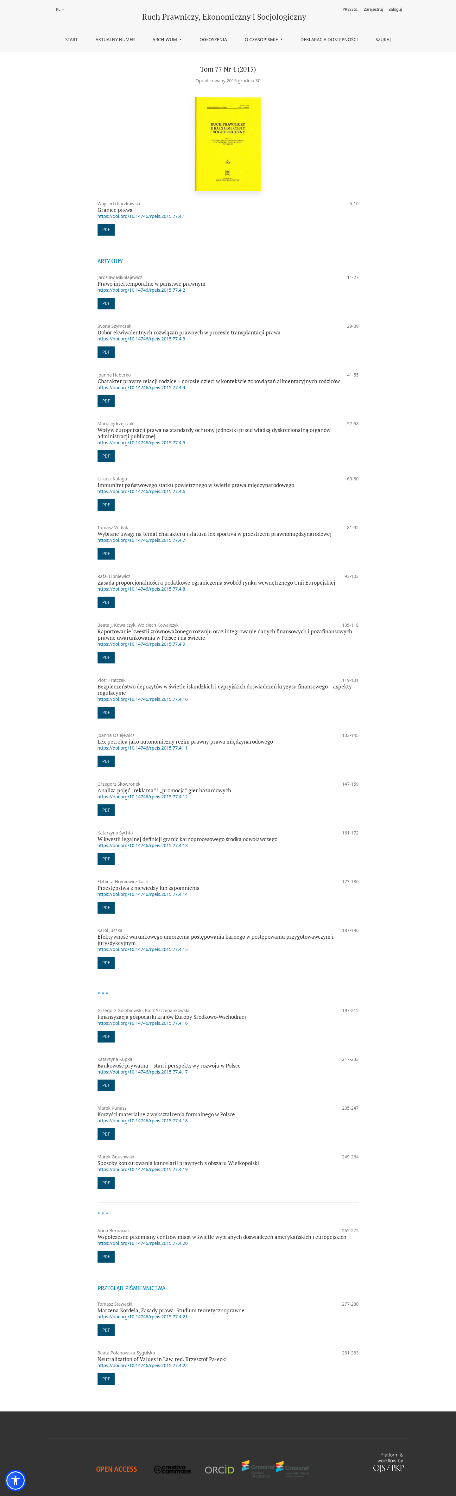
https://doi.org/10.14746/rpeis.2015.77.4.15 (143, 949)
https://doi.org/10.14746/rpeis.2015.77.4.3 (141, 339)
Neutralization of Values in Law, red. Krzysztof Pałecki (162, 1359)
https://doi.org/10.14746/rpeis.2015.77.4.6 (141, 491)
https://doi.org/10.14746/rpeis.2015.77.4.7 (141, 540)
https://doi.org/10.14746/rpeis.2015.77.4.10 (143, 699)
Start (71, 39)
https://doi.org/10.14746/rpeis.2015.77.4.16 (143, 1023)
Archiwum (165, 39)
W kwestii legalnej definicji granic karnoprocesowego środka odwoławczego (187, 839)
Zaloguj (395, 9)
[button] (15, 1480)
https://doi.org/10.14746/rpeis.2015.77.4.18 (143, 1121)
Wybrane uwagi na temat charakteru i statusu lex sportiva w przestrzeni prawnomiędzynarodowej (215, 533)
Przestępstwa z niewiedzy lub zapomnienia (149, 887)
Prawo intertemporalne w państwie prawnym (152, 283)
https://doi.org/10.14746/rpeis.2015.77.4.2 (141, 290)
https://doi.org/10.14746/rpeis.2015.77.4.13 (143, 845)
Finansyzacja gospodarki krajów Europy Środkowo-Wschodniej (172, 1016)
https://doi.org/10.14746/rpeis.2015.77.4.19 (143, 1169)
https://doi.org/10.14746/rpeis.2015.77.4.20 (143, 1243)
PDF (106, 229)
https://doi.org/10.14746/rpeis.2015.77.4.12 (143, 797)
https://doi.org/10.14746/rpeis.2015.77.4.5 (141, 443)
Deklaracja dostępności (329, 39)
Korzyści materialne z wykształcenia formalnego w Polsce (166, 1114)
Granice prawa (115, 209)
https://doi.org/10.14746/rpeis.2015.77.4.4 (141, 387)
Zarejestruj (373, 9)
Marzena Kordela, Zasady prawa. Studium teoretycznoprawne (171, 1310)
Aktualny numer (115, 39)
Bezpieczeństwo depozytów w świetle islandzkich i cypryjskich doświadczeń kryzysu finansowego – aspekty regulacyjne (225, 689)
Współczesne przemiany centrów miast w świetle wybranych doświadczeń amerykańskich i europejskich (222, 1236)
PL (62, 9)
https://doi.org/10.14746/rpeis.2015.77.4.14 (143, 894)
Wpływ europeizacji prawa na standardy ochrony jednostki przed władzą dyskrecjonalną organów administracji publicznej (214, 433)
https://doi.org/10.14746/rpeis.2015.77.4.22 (143, 1365)
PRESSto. (350, 9)
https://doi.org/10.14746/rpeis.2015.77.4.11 (143, 748)
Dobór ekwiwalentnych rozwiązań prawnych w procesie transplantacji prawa (189, 332)
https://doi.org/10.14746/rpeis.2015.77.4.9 (141, 644)
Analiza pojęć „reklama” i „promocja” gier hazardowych (164, 790)
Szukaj (383, 39)
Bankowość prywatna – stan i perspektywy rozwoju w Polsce (169, 1065)
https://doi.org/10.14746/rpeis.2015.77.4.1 (141, 216)
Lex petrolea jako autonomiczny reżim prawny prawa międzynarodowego (185, 741)
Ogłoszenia (213, 39)
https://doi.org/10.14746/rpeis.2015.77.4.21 (143, 1317)
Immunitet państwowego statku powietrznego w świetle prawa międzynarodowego (196, 485)
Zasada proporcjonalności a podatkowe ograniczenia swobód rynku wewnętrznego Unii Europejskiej (216, 582)
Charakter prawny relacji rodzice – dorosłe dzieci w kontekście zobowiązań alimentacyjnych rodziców (219, 381)
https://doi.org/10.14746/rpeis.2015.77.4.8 (141, 589)
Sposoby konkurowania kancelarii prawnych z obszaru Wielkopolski (178, 1163)
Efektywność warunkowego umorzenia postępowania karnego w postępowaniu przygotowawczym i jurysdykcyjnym (215, 940)
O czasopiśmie (262, 39)
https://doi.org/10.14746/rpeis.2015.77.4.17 (143, 1072)
